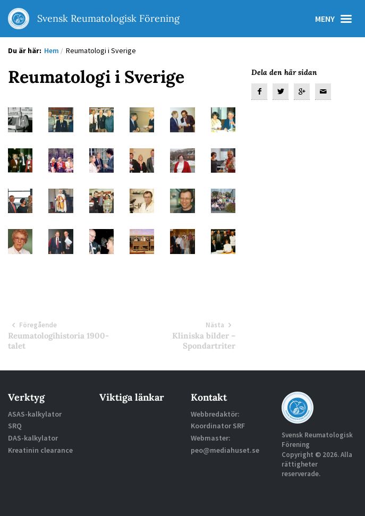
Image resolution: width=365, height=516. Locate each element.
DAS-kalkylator (33, 438)
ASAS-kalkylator (35, 414)
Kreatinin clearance (40, 450)
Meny (336, 18)
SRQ (15, 425)
